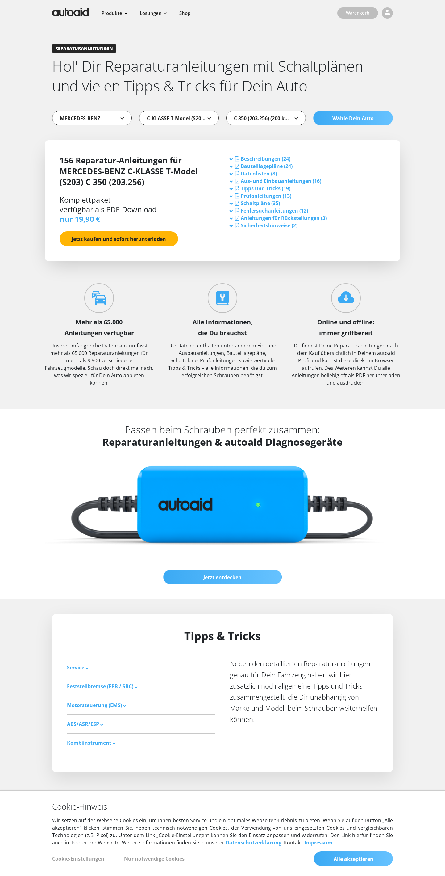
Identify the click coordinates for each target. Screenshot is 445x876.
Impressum (318, 842)
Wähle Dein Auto (353, 118)
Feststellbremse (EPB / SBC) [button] (102, 686)
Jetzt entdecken (222, 577)
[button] (265, 158)
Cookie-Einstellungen (78, 858)
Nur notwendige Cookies (154, 858)
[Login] (387, 13)
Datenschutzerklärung (253, 842)
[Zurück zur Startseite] (70, 12)
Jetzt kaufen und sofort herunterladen (119, 239)
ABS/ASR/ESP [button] (85, 724)
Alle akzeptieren (353, 859)
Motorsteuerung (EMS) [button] (96, 705)
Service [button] (78, 667)
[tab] (307, 158)
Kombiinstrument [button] (91, 742)
